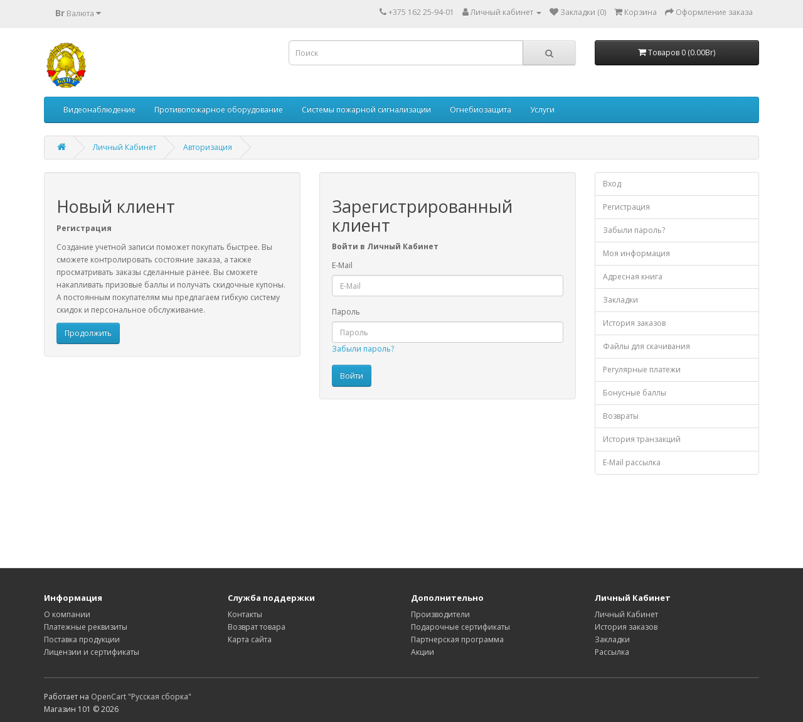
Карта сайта (250, 639)
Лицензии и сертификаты (91, 652)
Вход (612, 183)
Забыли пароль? (363, 348)
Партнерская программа (457, 639)
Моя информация (636, 253)
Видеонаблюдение (99, 109)
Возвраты (621, 416)
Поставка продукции (82, 639)
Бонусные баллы (634, 392)
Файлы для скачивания (646, 346)
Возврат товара (256, 627)
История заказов (634, 323)
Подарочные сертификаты (460, 627)
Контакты (245, 614)
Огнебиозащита (480, 109)
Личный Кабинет (124, 147)
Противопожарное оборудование (218, 109)
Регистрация (626, 207)
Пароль (346, 311)
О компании (67, 614)
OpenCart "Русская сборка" (141, 696)
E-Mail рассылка (632, 462)
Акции (422, 652)
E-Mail (342, 265)
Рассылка (612, 652)
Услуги (542, 109)
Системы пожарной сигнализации (366, 109)
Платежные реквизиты (85, 627)
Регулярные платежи (642, 369)
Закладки (620, 299)
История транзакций (642, 439)
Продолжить (88, 333)
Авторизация (207, 147)
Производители (440, 614)
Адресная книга (632, 276)
